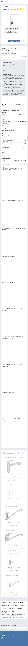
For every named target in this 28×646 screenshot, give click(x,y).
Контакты (11, 633)
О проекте (3, 633)
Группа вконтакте (5, 635)
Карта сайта (4, 637)
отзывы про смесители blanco (16, 617)
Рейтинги (14, 635)
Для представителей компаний (9, 638)
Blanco (14, 170)
